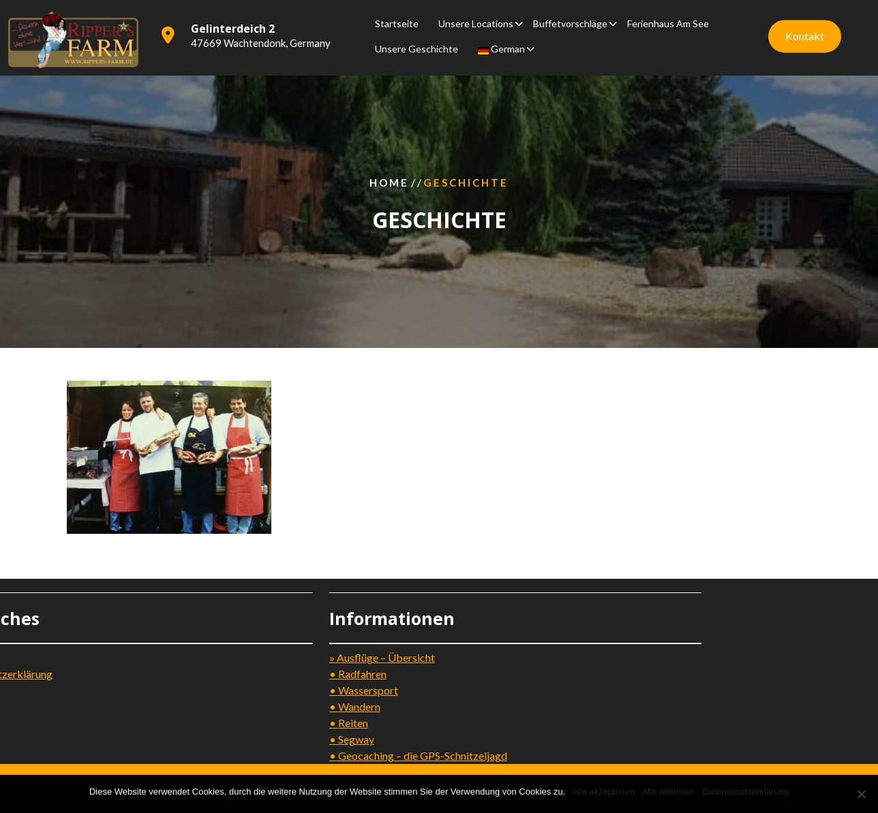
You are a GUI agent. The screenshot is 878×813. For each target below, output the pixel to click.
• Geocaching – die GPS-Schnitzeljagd (355, 755)
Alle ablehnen (669, 791)
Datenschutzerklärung (746, 791)
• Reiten (285, 722)
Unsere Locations (475, 22)
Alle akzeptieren (603, 791)
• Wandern (291, 706)
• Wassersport (300, 690)
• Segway (288, 739)
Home (389, 182)
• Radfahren (294, 673)
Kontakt (804, 34)
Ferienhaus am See (668, 22)
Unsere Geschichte (416, 47)
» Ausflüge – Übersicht (319, 657)
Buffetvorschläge (570, 22)
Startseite (397, 22)
